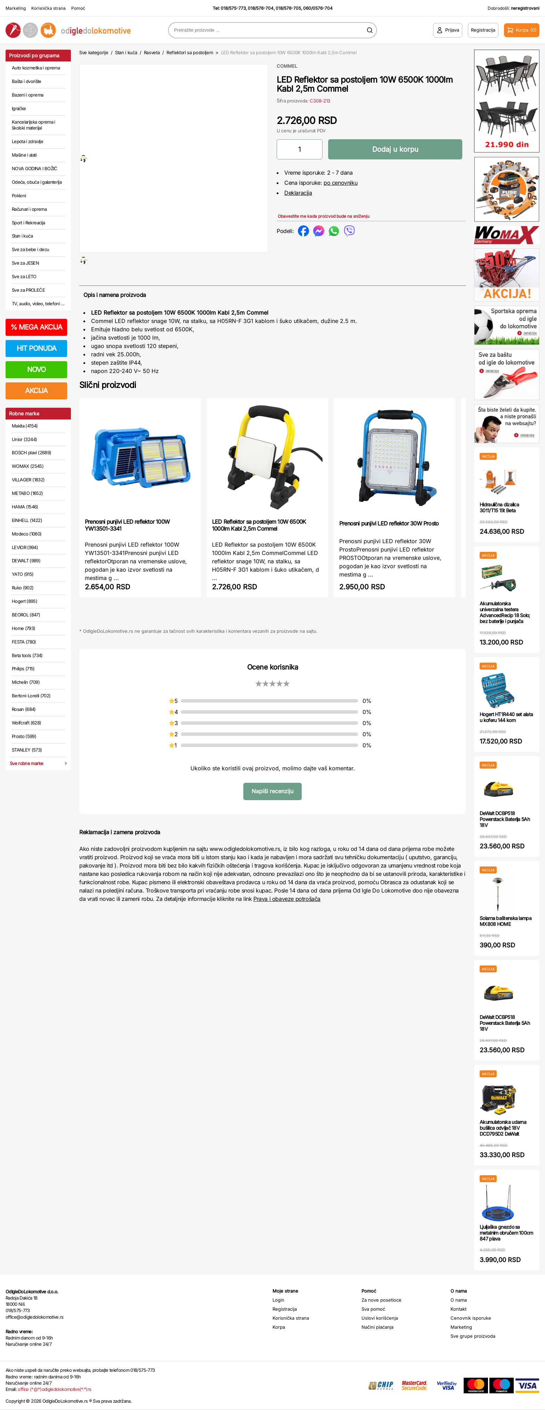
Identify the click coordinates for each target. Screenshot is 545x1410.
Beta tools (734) (27, 655)
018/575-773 (233, 8)
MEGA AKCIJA (36, 327)
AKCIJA (36, 391)
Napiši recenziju (272, 813)
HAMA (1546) (25, 506)
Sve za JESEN (25, 263)
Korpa (278, 1327)
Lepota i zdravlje (27, 141)
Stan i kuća (22, 236)
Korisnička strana (48, 8)
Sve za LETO (24, 276)
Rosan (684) (24, 709)
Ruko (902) (23, 587)
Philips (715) (23, 668)
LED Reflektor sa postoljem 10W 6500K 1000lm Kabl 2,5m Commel (259, 547)
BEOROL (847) (26, 614)
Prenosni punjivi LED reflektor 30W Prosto (389, 545)
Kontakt (458, 1309)
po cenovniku (340, 182)
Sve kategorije (93, 52)
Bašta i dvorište (26, 81)
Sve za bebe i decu (30, 249)
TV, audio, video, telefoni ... (38, 303)
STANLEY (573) (27, 750)
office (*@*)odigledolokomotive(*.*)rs (54, 1389)
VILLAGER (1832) (28, 479)
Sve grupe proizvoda (472, 1336)
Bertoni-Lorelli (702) (31, 695)
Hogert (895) (24, 601)
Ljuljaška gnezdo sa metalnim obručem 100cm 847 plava (506, 1233)
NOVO (36, 369)
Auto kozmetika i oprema (36, 67)
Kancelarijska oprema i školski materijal (33, 125)
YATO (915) (23, 574)
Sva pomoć (373, 1309)
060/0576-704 (318, 8)
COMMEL (287, 66)
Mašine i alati (24, 155)
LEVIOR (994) (25, 547)
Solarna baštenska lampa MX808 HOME (505, 921)
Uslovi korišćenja (379, 1318)
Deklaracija (298, 192)
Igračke (19, 108)
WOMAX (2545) (27, 466)
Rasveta (152, 52)
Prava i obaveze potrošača (286, 921)
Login (278, 1300)
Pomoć (78, 8)
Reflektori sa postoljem (189, 52)
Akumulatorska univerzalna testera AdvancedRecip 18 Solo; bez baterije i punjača (505, 612)
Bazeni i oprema (27, 95)
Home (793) (23, 628)
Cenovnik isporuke (470, 1318)
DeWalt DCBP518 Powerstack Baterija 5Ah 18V (505, 819)
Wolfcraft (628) (26, 722)
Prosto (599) (24, 736)
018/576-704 (261, 8)
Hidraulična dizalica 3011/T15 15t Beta (499, 507)
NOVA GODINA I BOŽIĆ (34, 168)
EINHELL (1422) (27, 520)
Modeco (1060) (27, 534)
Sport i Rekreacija (28, 222)
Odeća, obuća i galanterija (37, 182)
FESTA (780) (24, 642)
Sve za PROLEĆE (28, 290)
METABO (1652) (27, 493)
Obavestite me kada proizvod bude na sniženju (323, 216)
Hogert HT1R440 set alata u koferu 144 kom (506, 717)
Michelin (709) (26, 682)
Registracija (284, 1309)
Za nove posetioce (381, 1300)
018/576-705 (288, 8)
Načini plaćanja (377, 1327)
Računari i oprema (29, 209)
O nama (458, 1300)
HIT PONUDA (36, 348)
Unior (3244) (24, 439)
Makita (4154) (25, 426)
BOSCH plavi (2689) (31, 452)
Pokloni (19, 195)
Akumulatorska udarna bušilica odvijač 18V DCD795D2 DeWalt (503, 1128)
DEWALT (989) (26, 560)
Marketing (16, 8)
